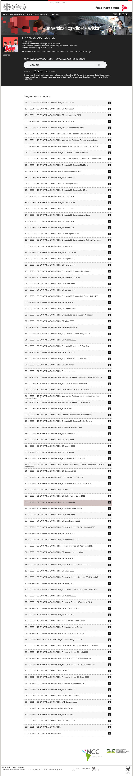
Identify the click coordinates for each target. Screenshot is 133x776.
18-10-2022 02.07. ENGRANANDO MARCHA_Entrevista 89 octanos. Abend (55, 458)
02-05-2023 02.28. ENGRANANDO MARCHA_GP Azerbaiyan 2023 (51, 327)
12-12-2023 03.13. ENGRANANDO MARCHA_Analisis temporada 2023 (53, 171)
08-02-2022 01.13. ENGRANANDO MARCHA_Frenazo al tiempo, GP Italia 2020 (56, 652)
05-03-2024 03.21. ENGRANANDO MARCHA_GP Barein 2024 (49, 121)
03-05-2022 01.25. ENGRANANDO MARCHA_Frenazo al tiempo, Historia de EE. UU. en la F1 (62, 577)
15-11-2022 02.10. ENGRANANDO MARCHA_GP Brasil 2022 (49, 440)
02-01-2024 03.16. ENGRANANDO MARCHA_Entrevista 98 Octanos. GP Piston (56, 153)
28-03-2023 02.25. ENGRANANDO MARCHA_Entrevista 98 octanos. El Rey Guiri (57, 346)
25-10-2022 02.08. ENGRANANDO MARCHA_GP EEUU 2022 (49, 452)
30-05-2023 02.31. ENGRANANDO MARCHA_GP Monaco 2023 (50, 309)
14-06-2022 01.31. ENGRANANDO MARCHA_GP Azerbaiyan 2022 (51, 540)
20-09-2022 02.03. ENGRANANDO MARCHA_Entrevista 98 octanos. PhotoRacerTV (58, 483)
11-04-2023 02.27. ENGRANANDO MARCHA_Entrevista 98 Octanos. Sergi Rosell (57, 334)
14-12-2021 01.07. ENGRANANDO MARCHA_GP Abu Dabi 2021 (50, 689)
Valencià (50, 3)
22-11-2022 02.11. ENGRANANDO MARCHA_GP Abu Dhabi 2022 (51, 433)
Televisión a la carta (16, 14)
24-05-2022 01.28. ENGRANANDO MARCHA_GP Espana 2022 (50, 558)
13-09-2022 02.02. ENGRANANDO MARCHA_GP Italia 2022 (49, 490)
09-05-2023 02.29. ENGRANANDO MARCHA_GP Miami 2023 (49, 321)
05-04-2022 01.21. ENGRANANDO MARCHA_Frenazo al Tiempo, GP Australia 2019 (58, 602)
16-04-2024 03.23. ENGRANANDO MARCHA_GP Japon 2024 (49, 109)
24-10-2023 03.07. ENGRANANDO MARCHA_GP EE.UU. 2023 (50, 209)
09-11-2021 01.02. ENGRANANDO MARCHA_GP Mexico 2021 (50, 721)
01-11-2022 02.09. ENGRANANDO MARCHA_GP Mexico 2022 (50, 446)
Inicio (5, 14)
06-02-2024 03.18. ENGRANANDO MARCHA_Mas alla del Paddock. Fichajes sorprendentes (61, 140)
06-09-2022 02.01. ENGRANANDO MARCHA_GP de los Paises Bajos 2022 (55, 496)
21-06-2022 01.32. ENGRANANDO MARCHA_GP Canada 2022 (50, 533)
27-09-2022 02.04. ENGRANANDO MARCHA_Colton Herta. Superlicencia (54, 477)
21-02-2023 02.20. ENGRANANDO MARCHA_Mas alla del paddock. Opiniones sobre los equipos (63, 377)
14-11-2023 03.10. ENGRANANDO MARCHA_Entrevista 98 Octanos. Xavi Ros (56, 190)
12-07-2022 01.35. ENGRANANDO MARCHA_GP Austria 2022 (50, 515)
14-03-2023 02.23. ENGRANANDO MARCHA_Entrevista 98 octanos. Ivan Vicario (57, 359)
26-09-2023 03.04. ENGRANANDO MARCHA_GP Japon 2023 (49, 227)
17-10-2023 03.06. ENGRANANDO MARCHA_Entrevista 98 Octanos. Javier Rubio (57, 215)
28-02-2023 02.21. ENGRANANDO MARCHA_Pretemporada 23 (50, 371)
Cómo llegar (6, 767)
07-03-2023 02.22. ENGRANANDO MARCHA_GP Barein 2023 (49, 365)
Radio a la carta (32, 14)
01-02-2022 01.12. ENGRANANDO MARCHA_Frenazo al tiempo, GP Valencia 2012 (58, 658)
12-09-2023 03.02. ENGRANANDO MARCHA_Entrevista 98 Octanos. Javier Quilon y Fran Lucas (63, 240)
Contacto (20, 767)
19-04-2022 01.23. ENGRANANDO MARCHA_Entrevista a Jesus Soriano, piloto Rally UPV (61, 590)
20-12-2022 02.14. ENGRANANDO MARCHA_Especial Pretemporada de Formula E (58, 415)
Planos (13, 767)
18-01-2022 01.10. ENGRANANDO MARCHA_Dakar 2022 (48, 671)
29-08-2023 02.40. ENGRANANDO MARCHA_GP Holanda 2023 (50, 252)
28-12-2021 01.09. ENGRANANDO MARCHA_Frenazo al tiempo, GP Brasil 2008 (57, 677)
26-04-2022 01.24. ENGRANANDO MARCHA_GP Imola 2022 (49, 583)
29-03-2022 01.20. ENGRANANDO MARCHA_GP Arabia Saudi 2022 (52, 608)
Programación (45, 14)
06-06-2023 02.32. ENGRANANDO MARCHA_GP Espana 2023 (50, 302)
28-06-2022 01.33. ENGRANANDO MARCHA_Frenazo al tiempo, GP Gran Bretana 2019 (60, 527)
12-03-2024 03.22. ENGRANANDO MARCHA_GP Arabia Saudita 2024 (53, 115)
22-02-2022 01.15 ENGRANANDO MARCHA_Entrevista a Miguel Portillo (53, 640)
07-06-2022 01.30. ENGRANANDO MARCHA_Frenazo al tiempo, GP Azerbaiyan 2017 (59, 546)
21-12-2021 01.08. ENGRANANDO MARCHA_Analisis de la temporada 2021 (55, 683)
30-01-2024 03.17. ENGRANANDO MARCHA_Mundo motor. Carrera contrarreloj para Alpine (61, 146)
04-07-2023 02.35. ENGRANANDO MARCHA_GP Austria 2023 (50, 284)
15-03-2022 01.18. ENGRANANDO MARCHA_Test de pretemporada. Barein (55, 621)
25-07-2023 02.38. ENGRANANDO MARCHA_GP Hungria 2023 (50, 265)
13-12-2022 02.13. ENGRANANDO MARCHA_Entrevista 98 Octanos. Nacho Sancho (58, 421)
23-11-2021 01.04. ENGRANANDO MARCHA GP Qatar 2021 (49, 708)
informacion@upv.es (55, 769)
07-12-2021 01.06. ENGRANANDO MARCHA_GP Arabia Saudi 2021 (52, 696)
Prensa (63, 3)
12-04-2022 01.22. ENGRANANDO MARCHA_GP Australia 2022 (50, 596)
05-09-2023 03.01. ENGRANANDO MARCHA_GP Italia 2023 (49, 246)
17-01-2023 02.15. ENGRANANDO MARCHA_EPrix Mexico (48, 408)
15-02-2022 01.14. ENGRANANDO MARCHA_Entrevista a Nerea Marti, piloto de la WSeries (61, 646)
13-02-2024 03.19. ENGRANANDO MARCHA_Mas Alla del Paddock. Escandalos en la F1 (60, 134)
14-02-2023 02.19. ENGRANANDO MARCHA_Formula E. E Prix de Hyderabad (56, 384)
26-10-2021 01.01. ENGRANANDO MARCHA (43, 727)
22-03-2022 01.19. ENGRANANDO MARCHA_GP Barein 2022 (49, 615)
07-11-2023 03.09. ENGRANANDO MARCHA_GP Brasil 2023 (49, 196)
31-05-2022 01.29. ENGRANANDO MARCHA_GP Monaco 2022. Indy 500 (54, 552)
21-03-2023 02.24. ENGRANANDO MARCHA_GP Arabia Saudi (50, 352)
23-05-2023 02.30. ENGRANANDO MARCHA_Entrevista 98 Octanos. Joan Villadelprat (59, 315)
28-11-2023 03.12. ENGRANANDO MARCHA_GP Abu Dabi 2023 (50, 177)
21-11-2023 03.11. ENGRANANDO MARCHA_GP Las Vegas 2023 (51, 184)
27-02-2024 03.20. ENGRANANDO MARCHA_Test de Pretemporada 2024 (54, 128)
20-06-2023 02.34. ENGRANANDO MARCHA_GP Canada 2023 (50, 290)
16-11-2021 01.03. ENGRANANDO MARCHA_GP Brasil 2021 (49, 714)
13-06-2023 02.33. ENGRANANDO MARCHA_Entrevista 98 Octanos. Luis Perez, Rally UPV (61, 296)
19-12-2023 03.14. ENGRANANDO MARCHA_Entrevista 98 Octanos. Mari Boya (56, 165)
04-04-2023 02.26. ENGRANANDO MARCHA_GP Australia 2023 (50, 340)
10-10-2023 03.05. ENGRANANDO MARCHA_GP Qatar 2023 (49, 221)
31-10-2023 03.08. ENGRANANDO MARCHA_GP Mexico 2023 (50, 202)
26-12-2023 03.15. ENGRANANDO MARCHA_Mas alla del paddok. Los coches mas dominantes (63, 159)
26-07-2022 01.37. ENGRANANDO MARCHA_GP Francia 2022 (50, 502)
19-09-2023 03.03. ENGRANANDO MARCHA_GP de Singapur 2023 (52, 234)
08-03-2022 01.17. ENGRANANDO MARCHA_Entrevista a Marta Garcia (53, 627)
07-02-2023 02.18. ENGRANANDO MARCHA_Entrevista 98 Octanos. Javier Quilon (58, 390)
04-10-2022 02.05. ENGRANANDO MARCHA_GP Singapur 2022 (50, 471)
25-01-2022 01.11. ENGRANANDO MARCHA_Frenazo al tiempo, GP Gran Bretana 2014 (60, 664)
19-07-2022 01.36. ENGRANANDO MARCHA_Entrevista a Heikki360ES (53, 508)
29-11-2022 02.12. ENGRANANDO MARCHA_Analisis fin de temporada (53, 427)
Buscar (57, 3)
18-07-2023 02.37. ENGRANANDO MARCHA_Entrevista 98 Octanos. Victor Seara (57, 271)
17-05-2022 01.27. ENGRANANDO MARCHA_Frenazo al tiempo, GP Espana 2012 (57, 565)
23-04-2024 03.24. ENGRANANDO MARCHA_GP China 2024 (49, 103)
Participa (55, 14)
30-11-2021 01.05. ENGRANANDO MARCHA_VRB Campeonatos (51, 702)
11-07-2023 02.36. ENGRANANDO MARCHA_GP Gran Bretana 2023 (52, 277)
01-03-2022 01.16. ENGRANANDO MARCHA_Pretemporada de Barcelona (54, 633)
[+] (90, 52)
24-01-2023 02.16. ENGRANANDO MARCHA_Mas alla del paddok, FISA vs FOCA (57, 402)
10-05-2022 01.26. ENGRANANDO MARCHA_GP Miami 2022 (49, 571)
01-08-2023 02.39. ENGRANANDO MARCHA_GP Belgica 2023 (50, 259)
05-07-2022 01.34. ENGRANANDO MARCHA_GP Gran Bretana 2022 (52, 521)
